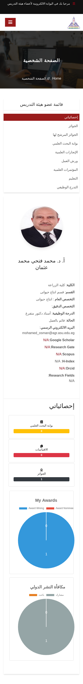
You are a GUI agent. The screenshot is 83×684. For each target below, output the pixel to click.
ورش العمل (69, 161)
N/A (46, 340)
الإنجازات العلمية (66, 152)
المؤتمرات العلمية (66, 169)
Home (56, 78)
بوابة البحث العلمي (65, 143)
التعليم (73, 178)
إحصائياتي (71, 117)
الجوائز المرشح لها (65, 134)
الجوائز (73, 126)
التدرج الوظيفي (67, 187)
